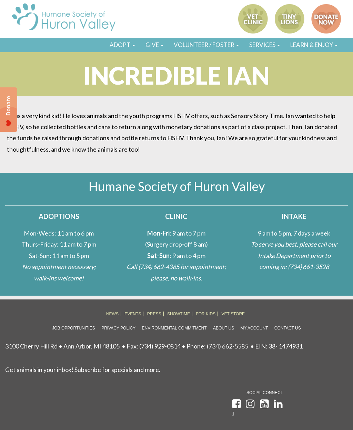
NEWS (112, 314)
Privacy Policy (118, 328)
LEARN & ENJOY (313, 44)
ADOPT (122, 44)
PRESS (154, 314)
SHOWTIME (178, 314)
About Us (223, 328)
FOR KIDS (205, 314)
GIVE (154, 44)
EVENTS (132, 314)
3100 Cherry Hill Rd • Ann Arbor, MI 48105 (62, 346)
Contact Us (287, 328)
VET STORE (233, 314)
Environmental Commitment (174, 328)
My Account (254, 328)
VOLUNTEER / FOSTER (206, 44)
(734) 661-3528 (308, 266)
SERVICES (264, 44)
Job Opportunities (73, 328)
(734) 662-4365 (158, 266)
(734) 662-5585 (227, 346)
